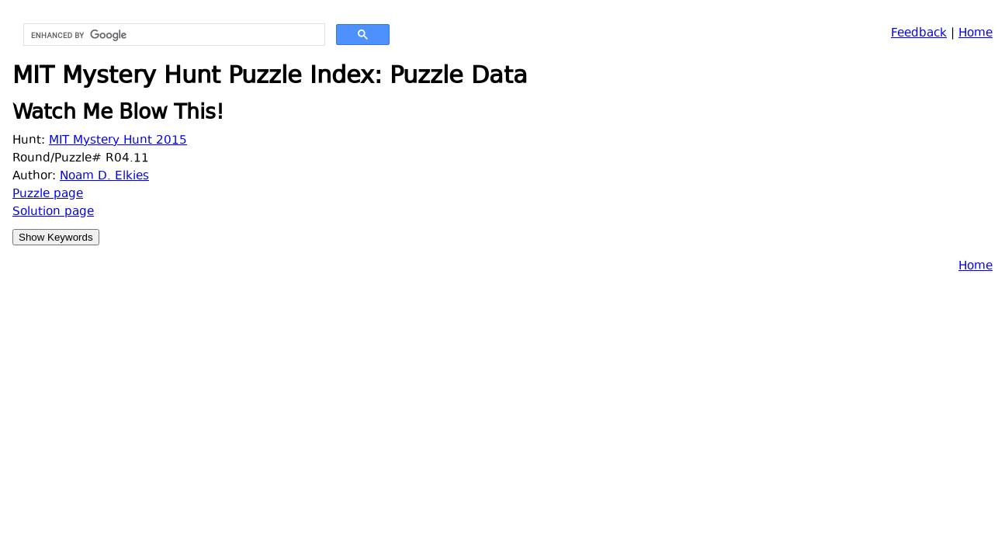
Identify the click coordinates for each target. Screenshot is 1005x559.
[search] (172, 35)
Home (975, 34)
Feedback (919, 34)
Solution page (53, 212)
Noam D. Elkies (104, 177)
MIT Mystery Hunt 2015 (118, 141)
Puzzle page (47, 194)
